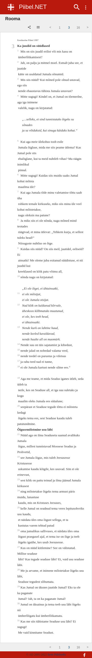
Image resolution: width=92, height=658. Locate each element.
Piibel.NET (33, 6)
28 (18, 569)
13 (18, 327)
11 (18, 293)
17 (18, 361)
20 (18, 406)
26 (18, 530)
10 (18, 276)
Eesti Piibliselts (57, 654)
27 (18, 547)
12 (18, 304)
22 (18, 457)
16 (18, 355)
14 (18, 344)
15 (18, 349)
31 (18, 620)
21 (18, 434)
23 (18, 479)
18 (18, 366)
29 (18, 586)
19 (18, 378)
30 (18, 603)
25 (18, 507)
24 (18, 490)
